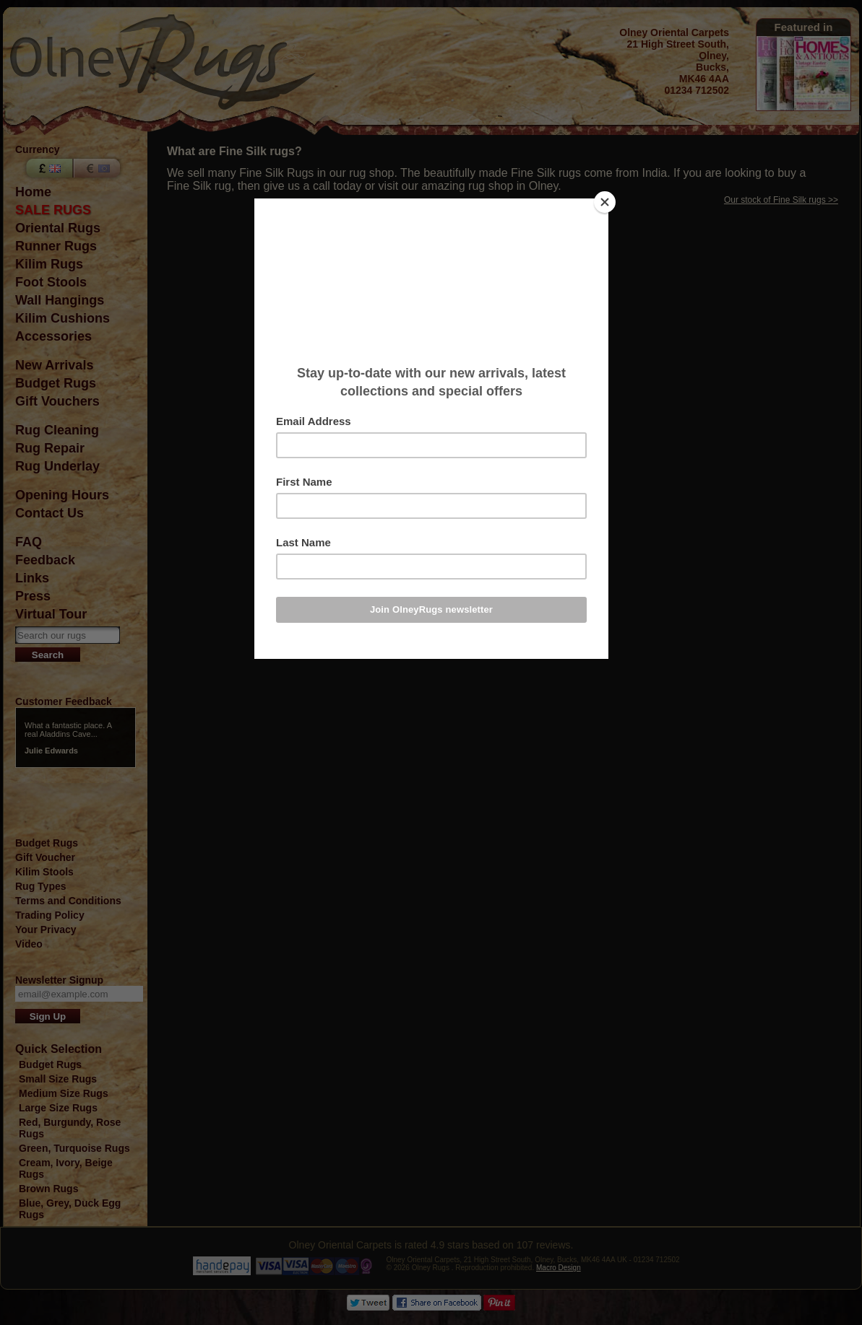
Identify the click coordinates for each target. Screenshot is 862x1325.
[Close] (605, 202)
